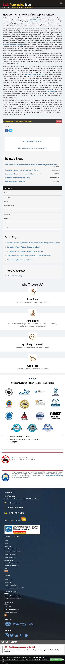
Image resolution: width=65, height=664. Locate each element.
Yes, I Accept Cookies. (56, 659)
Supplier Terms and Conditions (13, 599)
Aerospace (6, 193)
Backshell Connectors (10, 554)
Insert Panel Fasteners (10, 549)
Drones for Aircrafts (9, 210)
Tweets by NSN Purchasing (13, 276)
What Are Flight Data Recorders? (15, 181)
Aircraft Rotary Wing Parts (11, 566)
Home (6, 540)
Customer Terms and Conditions (13, 596)
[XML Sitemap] (6, 571)
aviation (59, 121)
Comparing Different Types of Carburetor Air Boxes (21, 170)
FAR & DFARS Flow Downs (11, 609)
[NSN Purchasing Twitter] (12, 635)
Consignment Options (10, 612)
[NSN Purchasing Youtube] (17, 635)
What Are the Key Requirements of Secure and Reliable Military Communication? (31, 165)
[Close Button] (63, 659)
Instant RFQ (7, 607)
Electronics (7, 214)
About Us (7, 543)
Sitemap (6, 568)
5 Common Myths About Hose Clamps (17, 178)
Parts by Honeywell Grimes (12, 563)
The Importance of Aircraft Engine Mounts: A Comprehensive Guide (29, 256)
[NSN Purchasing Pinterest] (21, 635)
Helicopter (6, 222)
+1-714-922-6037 (15, 512)
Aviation (6, 201)
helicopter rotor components (34, 74)
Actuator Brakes (9, 560)
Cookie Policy (8, 579)
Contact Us (7, 546)
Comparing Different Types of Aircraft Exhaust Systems (23, 174)
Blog (17, 4)
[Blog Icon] (26, 635)
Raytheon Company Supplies (12, 552)
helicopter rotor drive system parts (14, 45)
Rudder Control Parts (10, 557)
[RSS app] (5, 615)
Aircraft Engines (8, 197)
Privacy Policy (8, 582)
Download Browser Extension (15, 519)
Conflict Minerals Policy (11, 585)
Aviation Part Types (9, 205)
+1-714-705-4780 (15, 507)
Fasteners (6, 218)
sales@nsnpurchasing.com (14, 503)
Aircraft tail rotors (35, 20)
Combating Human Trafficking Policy (14, 588)
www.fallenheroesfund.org (54, 475)
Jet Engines (7, 227)
